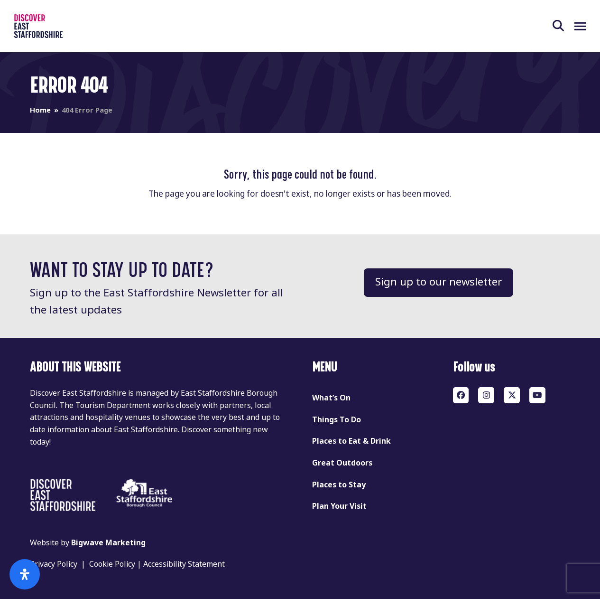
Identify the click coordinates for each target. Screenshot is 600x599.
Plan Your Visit (339, 506)
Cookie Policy (112, 564)
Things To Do (336, 419)
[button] (563, 26)
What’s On (331, 397)
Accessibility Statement (184, 564)
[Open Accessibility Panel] (24, 574)
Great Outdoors (342, 462)
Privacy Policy (53, 564)
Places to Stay (339, 484)
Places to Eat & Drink (351, 441)
